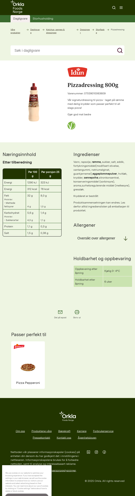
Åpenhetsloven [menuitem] (87, 437)
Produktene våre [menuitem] (42, 431)
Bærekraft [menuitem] (64, 431)
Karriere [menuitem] (81, 431)
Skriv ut (77, 314)
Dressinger (85, 31)
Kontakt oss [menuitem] (64, 437)
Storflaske (100, 31)
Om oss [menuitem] (20, 431)
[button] (102, 238)
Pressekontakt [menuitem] (41, 437)
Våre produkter (15, 31)
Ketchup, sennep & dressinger (55, 31)
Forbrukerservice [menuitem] (103, 431)
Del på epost (60, 314)
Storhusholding (43, 18)
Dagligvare (20, 18)
